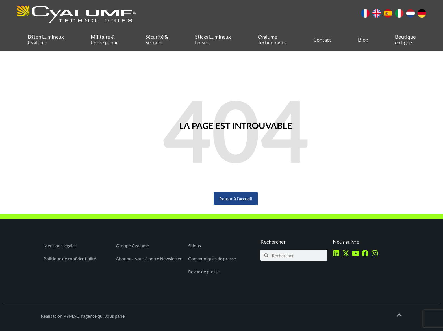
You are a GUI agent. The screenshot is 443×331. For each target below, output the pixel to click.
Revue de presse (204, 271)
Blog (363, 39)
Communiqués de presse (212, 258)
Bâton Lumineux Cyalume (46, 40)
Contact (322, 39)
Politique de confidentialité (70, 258)
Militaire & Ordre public (104, 40)
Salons (194, 245)
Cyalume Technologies (272, 40)
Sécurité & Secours (156, 40)
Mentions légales (60, 245)
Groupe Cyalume (132, 245)
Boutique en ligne (405, 40)
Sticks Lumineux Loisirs (213, 40)
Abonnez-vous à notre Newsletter (149, 258)
